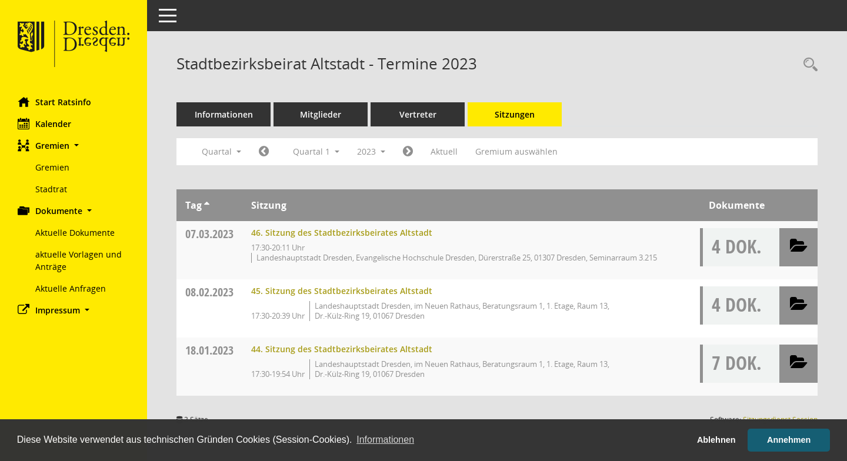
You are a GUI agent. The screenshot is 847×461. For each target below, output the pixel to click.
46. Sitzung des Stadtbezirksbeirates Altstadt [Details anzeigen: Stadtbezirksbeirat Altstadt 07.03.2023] (341, 232)
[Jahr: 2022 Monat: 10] (264, 151)
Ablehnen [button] (716, 440)
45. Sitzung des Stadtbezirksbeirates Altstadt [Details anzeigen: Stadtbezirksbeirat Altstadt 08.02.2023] (341, 290)
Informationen (224, 114)
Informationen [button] (385, 440)
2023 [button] (371, 151)
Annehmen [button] (789, 440)
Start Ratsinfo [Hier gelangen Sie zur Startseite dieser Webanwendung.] (54, 102)
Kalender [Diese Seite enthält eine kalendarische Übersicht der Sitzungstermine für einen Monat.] (44, 123)
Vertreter (417, 114)
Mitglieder (320, 114)
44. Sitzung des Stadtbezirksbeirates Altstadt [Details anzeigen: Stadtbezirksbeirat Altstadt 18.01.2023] (341, 349)
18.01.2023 (209, 350)
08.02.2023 (209, 292)
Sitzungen (515, 114)
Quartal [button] (221, 151)
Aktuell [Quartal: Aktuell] (444, 151)
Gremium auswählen (516, 151)
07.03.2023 (209, 234)
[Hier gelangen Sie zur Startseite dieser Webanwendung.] (73, 44)
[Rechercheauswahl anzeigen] (808, 65)
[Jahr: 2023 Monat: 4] (408, 151)
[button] (73, 145)
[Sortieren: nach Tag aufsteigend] (206, 205)
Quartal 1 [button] (316, 151)
